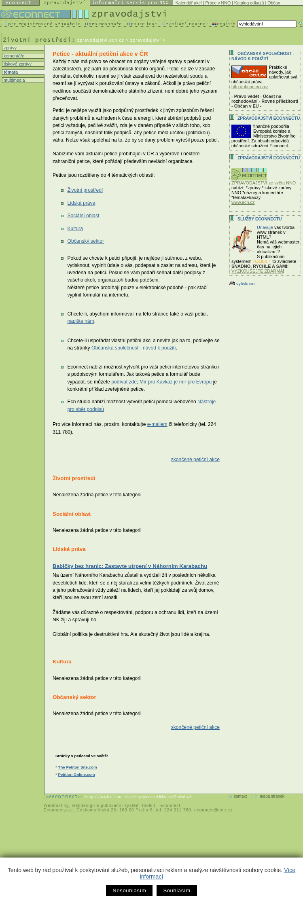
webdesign (83, 805)
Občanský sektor (85, 241)
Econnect (170, 805)
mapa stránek (272, 796)
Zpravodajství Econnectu (268, 158)
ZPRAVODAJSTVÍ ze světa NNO (263, 180)
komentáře (13, 55)
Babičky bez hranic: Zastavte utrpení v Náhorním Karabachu (130, 566)
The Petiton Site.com (77, 767)
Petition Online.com (76, 774)
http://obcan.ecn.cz (249, 86)
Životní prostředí (85, 190)
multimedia (13, 80)
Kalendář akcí (189, 2)
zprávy (9, 47)
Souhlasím (176, 890)
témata (10, 72)
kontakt (240, 796)
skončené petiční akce (195, 459)
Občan (273, 2)
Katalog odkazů (249, 2)
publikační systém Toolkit (128, 805)
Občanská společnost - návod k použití (133, 348)
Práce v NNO (218, 2)
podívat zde (124, 382)
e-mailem (157, 424)
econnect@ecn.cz (213, 810)
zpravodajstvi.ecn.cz (100, 40)
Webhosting (56, 805)
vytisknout (242, 283)
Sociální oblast (83, 215)
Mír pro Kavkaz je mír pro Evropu (176, 382)
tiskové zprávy (17, 63)
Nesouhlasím (129, 890)
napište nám (80, 321)
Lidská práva (81, 203)
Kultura (75, 228)
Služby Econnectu (259, 219)
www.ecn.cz (242, 202)
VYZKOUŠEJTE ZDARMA (257, 271)
